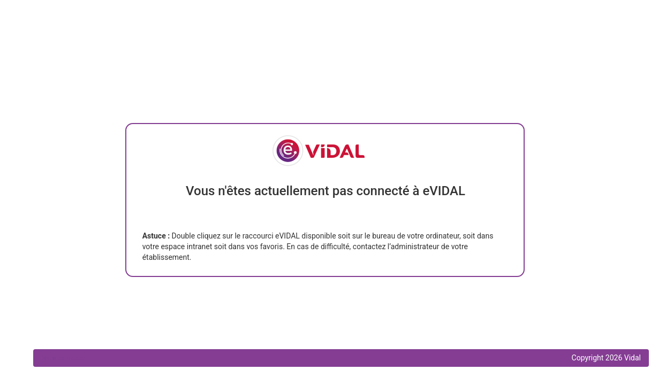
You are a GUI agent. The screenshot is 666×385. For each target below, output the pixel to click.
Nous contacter (63, 358)
